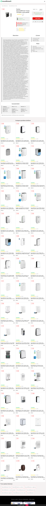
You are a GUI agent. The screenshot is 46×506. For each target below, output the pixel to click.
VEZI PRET (37, 18)
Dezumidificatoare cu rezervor (18, 487)
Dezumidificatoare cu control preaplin (8, 490)
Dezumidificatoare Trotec (13, 5)
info (14, 142)
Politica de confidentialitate (23, 499)
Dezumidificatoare (5, 5)
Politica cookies (31, 499)
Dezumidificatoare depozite (7, 492)
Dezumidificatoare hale (31, 490)
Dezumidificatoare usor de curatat (19, 492)
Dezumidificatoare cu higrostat (30, 487)
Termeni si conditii (14, 499)
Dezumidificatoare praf (21, 490)
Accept (27, 505)
